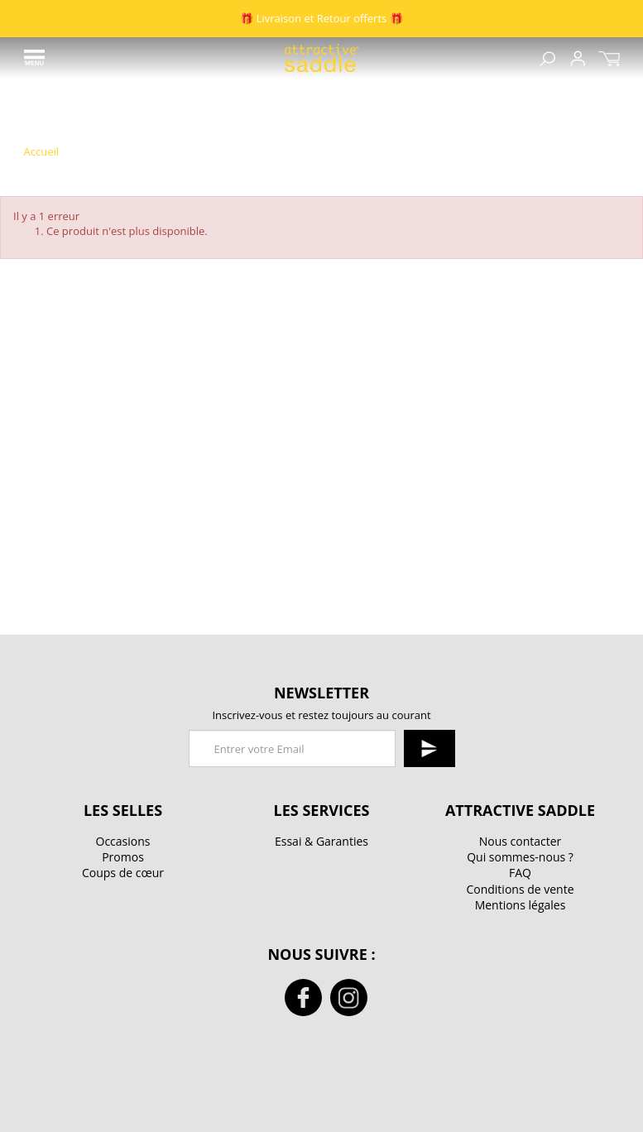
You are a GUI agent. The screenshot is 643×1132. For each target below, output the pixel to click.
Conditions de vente (519, 889)
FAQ (520, 872)
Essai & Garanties (321, 841)
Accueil (42, 152)
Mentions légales (520, 905)
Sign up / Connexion (577, 58)
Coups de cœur (123, 872)
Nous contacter (520, 841)
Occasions (123, 841)
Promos (123, 857)
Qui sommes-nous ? (520, 857)
